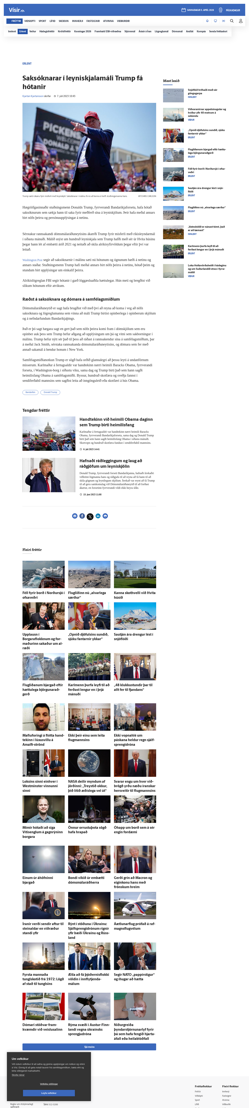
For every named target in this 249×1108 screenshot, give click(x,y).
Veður (225, 1043)
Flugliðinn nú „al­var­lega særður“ (87, 593)
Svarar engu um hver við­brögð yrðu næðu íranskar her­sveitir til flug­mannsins (135, 758)
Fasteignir (227, 1030)
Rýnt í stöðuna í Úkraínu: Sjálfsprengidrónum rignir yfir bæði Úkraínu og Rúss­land (88, 883)
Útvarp (198, 1052)
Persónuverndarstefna (22, 1046)
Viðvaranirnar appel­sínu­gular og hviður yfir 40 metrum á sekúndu (207, 113)
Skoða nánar (18, 1084)
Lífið (197, 1038)
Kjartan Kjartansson (33, 96)
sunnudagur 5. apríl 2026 (200, 10)
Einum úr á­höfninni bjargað (38, 841)
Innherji (226, 1025)
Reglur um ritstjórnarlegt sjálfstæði (23, 1040)
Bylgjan (226, 1047)
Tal (223, 1061)
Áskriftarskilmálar (56, 1056)
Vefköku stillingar (28, 1093)
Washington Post (34, 260)
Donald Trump (54, 393)
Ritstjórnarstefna (56, 1051)
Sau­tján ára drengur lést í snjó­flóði (134, 632)
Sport (198, 1034)
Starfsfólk (52, 1060)
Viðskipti (199, 1030)
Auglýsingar (53, 1043)
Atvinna (226, 1034)
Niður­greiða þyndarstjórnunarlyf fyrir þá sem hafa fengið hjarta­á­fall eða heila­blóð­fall (134, 970)
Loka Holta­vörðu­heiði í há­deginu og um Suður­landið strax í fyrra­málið (207, 269)
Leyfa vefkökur (69, 1093)
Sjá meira (89, 981)
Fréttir (198, 1025)
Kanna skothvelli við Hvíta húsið (132, 593)
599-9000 (21, 1059)
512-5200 (58, 1038)
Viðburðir (227, 1038)
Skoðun (199, 1043)
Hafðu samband (55, 1047)
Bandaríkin (31, 393)
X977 (225, 1056)
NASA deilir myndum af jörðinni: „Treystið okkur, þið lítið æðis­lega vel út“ (87, 758)
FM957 (226, 1052)
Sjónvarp (199, 1047)
